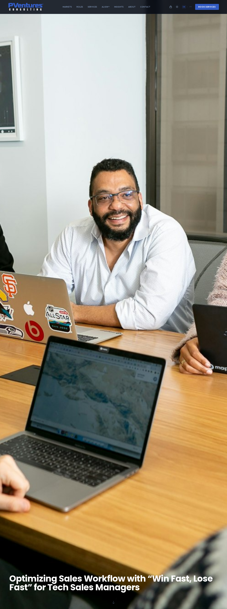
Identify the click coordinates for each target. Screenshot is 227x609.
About (132, 7)
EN (183, 7)
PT (190, 7)
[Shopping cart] (170, 7)
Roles (80, 7)
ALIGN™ (106, 7)
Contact (145, 7)
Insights (119, 7)
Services (92, 7)
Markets (67, 7)
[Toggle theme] (176, 7)
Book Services (206, 7)
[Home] (26, 7)
